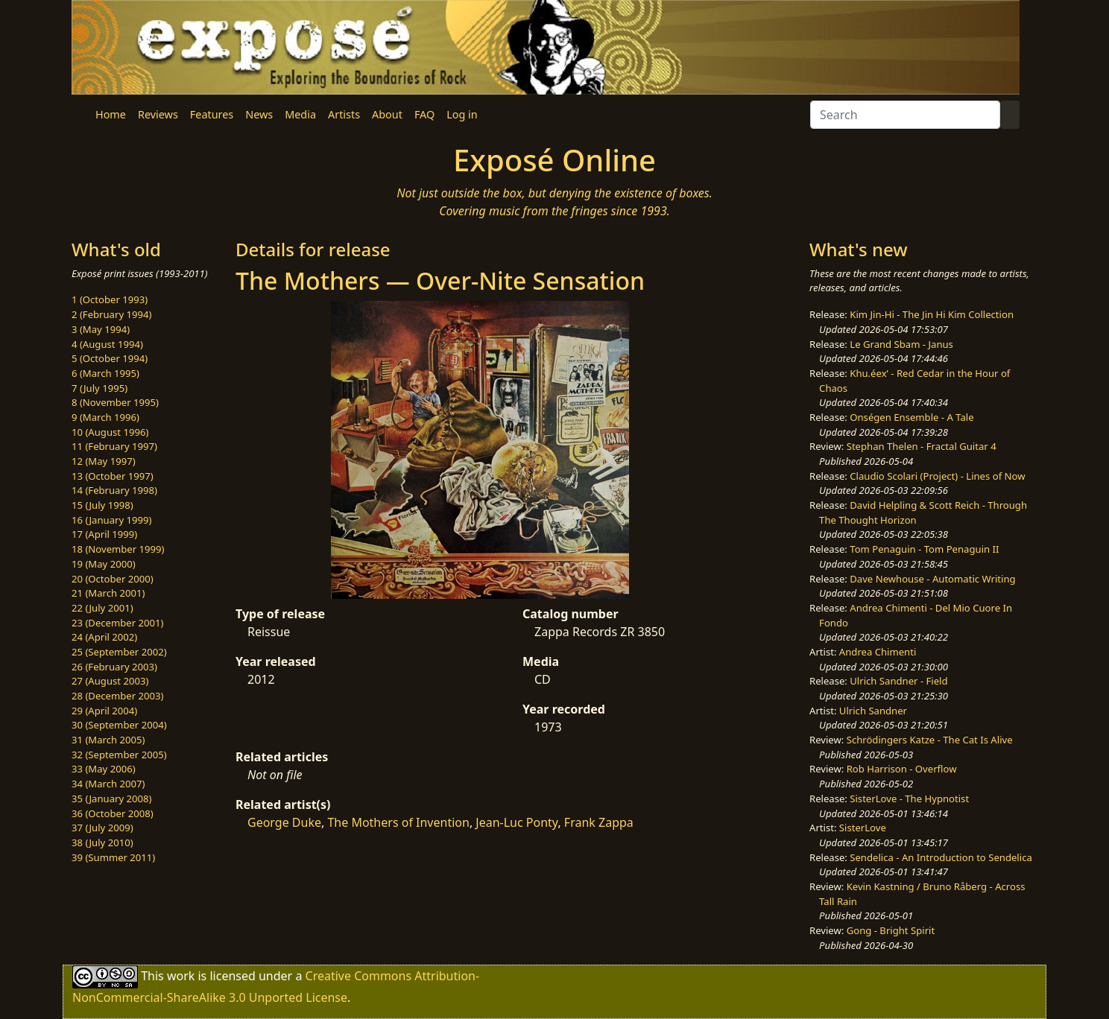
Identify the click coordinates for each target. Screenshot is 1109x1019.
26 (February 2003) (114, 666)
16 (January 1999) (111, 520)
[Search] (905, 115)
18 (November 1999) (118, 549)
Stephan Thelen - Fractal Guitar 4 (921, 446)
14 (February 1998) (114, 490)
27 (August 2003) (110, 681)
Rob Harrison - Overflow (902, 768)
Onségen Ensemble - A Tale (911, 417)
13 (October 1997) (113, 476)
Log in (461, 114)
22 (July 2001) (102, 608)
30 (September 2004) (119, 724)
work (181, 976)
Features (211, 114)
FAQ (424, 114)
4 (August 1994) (107, 344)
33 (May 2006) (104, 768)
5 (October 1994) (110, 358)
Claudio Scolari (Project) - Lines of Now (937, 476)
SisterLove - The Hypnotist (909, 798)
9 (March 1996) (105, 417)
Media (300, 114)
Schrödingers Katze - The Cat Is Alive (930, 739)
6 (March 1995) (105, 373)
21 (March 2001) (108, 593)
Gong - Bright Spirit (891, 930)
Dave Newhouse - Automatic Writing (932, 578)
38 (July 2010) (102, 842)
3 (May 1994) (101, 329)
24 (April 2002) (104, 637)
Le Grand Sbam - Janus (901, 344)
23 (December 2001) (117, 622)
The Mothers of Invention (398, 822)
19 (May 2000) (104, 564)
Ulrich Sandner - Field (898, 681)
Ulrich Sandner (873, 710)
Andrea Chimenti (878, 651)
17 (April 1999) (104, 534)
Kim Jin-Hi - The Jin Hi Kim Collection (932, 314)
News (259, 114)
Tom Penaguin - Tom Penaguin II (924, 549)
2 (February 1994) (111, 314)
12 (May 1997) (104, 461)
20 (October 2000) (113, 578)
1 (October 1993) (110, 299)
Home (110, 114)
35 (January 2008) (111, 798)
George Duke (284, 822)
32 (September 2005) (119, 754)
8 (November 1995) (115, 402)
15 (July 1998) (102, 505)
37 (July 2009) (102, 827)
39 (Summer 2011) (113, 857)
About (387, 114)
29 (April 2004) (104, 710)
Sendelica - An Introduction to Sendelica (941, 857)
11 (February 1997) (114, 446)
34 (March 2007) (108, 783)
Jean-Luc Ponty (516, 822)
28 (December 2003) (117, 695)
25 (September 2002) (119, 651)
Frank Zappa (599, 822)
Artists (344, 114)
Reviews (158, 114)
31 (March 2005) (108, 739)
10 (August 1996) (110, 432)
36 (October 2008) (113, 813)
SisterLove (862, 827)
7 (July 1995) (99, 388)
